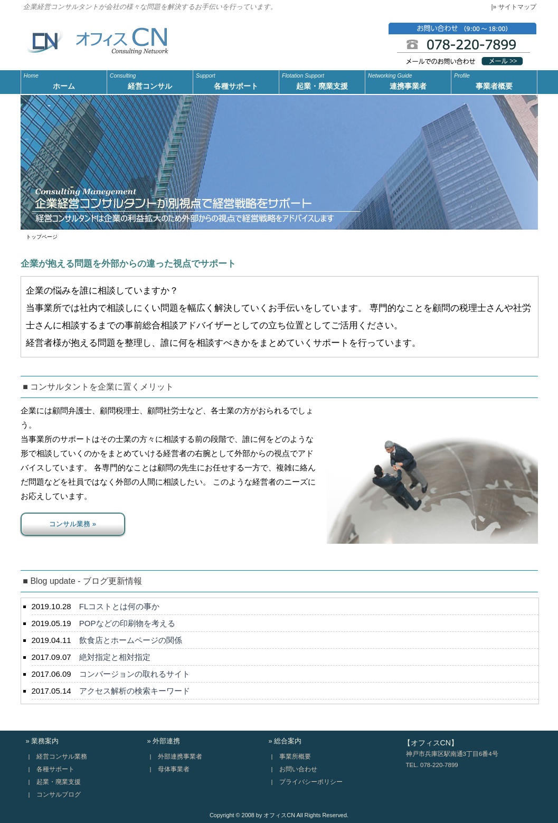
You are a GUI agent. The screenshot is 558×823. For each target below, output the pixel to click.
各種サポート (236, 80)
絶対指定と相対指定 (114, 656)
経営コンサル (150, 80)
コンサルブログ (58, 794)
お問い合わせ (298, 769)
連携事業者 (408, 80)
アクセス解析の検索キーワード (134, 690)
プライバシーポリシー (311, 782)
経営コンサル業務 (61, 756)
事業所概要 (295, 756)
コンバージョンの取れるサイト (134, 673)
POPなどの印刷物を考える (127, 623)
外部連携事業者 (180, 756)
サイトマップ (517, 7)
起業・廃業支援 (322, 80)
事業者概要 (494, 80)
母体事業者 (174, 769)
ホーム (64, 80)
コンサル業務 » (72, 524)
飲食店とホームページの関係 (130, 640)
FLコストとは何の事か (119, 606)
